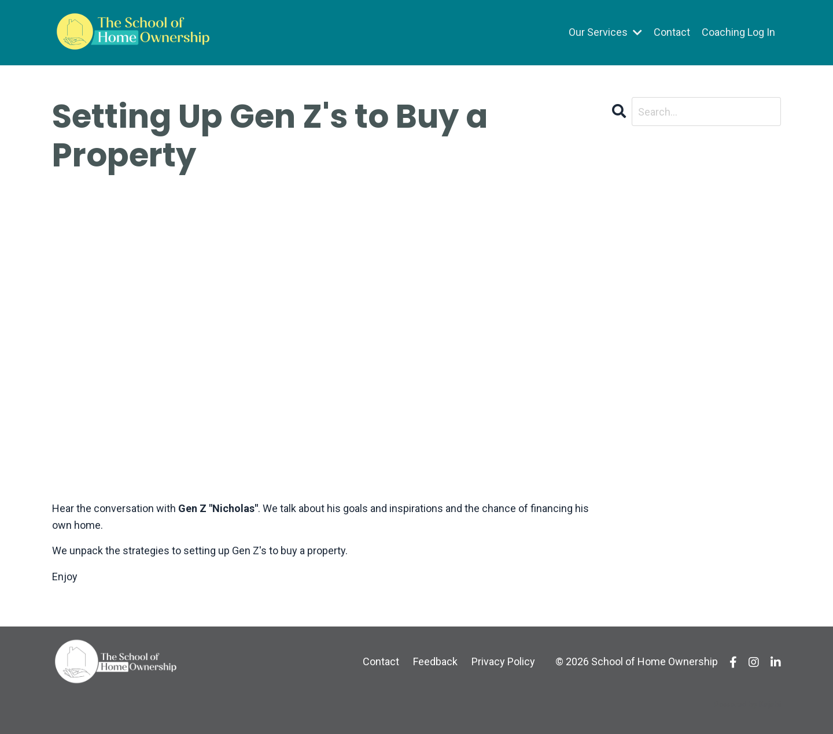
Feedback (435, 661)
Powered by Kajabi (747, 704)
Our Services (605, 32)
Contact (672, 32)
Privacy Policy (503, 661)
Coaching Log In (738, 32)
